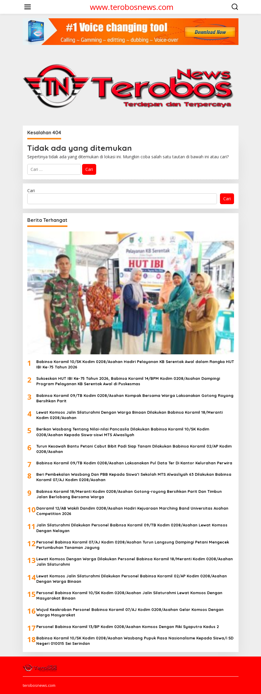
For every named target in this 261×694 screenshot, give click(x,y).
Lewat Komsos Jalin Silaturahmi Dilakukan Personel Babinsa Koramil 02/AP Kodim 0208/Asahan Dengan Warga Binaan (131, 578)
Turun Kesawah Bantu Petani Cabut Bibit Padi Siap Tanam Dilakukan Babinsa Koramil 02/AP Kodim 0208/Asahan (134, 449)
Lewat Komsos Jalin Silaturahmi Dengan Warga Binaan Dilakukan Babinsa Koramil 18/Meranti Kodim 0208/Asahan (129, 415)
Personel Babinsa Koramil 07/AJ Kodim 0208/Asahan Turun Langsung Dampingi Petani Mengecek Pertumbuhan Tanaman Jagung (132, 545)
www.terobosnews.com (132, 6)
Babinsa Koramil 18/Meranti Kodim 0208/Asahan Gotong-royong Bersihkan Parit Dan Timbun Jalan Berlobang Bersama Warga (129, 494)
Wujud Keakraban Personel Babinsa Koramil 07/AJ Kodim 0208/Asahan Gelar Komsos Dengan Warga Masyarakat (130, 612)
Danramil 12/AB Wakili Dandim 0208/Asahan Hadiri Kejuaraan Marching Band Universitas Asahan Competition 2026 (132, 511)
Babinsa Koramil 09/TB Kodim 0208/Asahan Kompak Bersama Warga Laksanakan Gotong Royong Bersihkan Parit (134, 398)
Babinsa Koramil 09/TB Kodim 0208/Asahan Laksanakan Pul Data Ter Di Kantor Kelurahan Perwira (134, 462)
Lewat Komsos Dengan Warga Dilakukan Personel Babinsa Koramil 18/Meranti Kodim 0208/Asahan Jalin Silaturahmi (134, 561)
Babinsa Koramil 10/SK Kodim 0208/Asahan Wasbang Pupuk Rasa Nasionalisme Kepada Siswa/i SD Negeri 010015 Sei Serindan (134, 641)
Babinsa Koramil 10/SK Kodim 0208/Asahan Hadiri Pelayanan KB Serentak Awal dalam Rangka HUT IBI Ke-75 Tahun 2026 (135, 364)
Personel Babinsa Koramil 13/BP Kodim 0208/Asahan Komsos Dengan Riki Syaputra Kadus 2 (127, 626)
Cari (31, 190)
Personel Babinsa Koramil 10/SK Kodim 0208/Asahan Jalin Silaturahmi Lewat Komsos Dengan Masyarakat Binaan (129, 595)
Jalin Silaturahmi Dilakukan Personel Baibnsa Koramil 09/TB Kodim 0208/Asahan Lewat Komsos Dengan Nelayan (131, 528)
